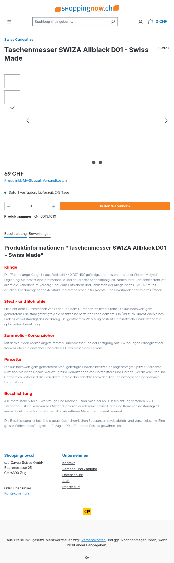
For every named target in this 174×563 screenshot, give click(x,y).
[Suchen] (113, 21)
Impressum (71, 487)
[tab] (15, 234)
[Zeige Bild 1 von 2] (94, 162)
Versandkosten (93, 540)
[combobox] (70, 21)
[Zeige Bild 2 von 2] (100, 162)
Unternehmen (75, 455)
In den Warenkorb (115, 206)
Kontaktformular (17, 493)
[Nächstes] (166, 120)
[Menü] (9, 21)
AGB (66, 481)
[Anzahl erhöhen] (53, 206)
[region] (87, 120)
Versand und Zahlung (79, 469)
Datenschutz (72, 475)
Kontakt (68, 463)
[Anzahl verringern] (8, 206)
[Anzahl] (31, 206)
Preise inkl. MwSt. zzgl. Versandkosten (35, 180)
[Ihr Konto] (140, 21)
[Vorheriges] (28, 120)
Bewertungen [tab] (40, 233)
